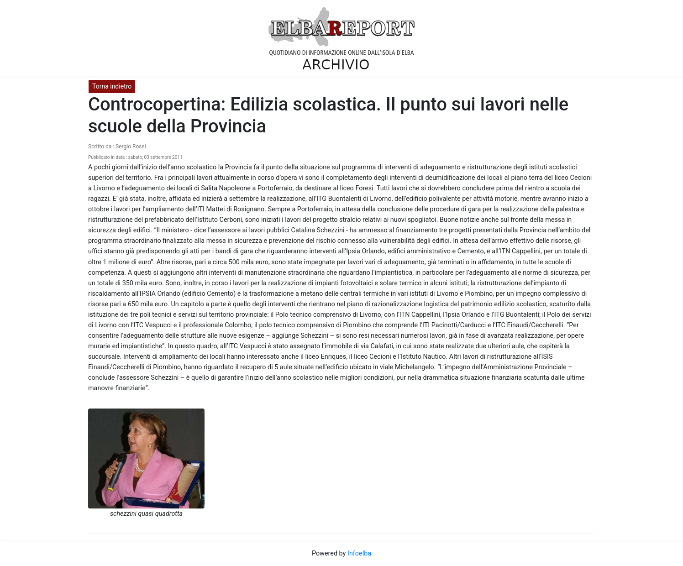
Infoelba (359, 553)
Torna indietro (111, 86)
